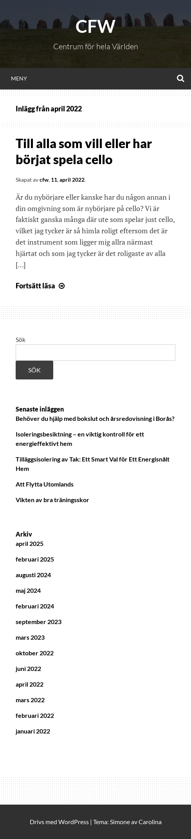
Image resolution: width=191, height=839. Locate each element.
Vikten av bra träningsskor (52, 499)
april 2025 (29, 543)
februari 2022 (35, 715)
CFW (95, 26)
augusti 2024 (33, 574)
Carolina (150, 821)
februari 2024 (35, 606)
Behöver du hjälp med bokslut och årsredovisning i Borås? (95, 418)
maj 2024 (28, 590)
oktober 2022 (35, 653)
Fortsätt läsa (41, 285)
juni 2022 (28, 668)
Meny (19, 78)
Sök (20, 339)
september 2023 (38, 621)
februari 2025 (35, 559)
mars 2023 (30, 637)
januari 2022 (33, 731)
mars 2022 (30, 699)
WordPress (73, 821)
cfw (44, 179)
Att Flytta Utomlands (45, 484)
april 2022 (29, 684)
